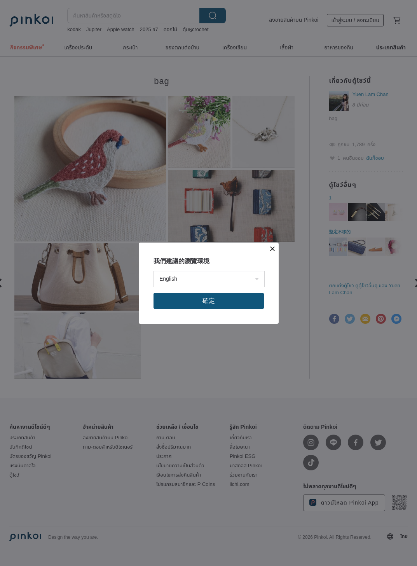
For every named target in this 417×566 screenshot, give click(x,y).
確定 (208, 300)
